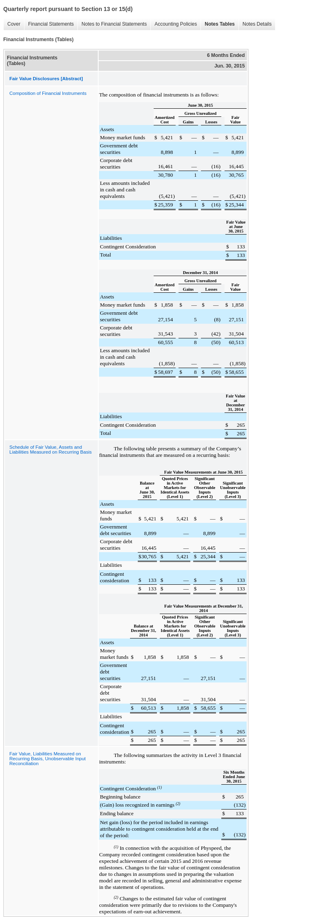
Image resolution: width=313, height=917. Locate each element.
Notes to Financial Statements (112, 24)
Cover (11, 24)
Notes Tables (218, 24)
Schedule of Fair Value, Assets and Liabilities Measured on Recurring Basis (50, 449)
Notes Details (254, 24)
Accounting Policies (173, 24)
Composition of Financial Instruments (47, 93)
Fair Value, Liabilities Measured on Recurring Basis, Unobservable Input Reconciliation (47, 758)
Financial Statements (49, 24)
